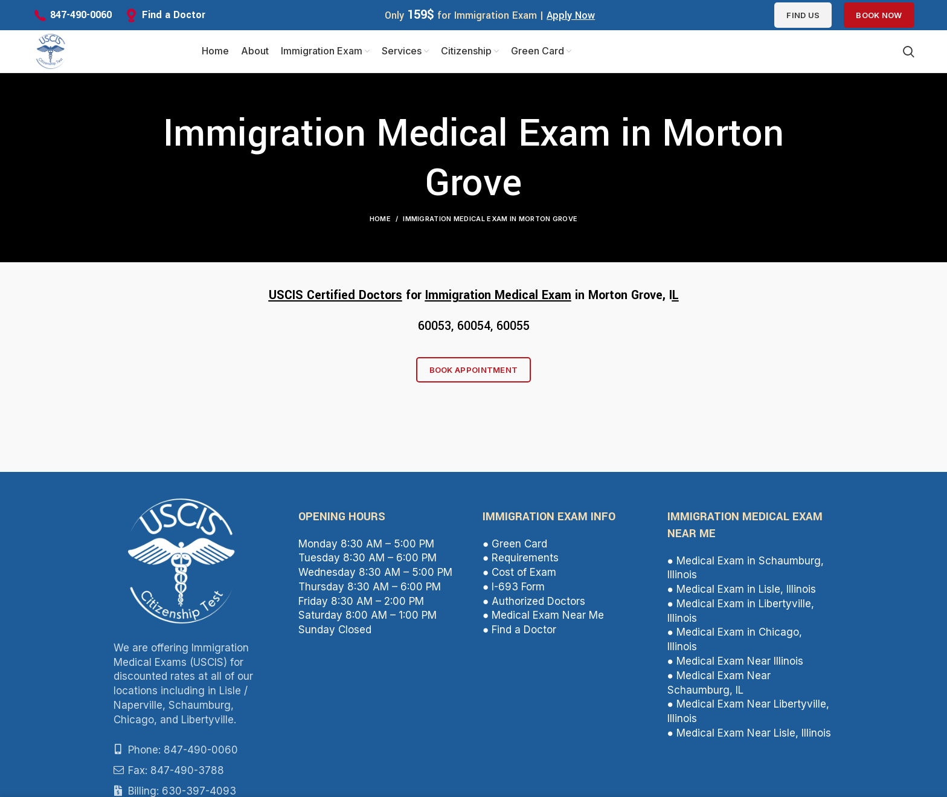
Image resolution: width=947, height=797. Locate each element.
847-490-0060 (81, 15)
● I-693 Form (514, 587)
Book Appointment (473, 370)
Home (380, 219)
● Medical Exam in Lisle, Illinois (741, 589)
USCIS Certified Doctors (335, 295)
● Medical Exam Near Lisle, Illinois (749, 733)
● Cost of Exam (519, 572)
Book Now (879, 15)
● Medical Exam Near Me (543, 615)
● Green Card (515, 544)
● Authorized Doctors (534, 601)
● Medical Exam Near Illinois (735, 661)
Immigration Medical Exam (498, 295)
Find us (803, 15)
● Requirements (521, 558)
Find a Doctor (173, 15)
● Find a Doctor (519, 630)
